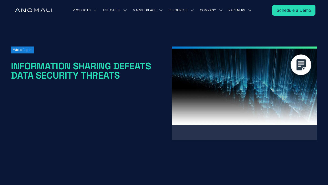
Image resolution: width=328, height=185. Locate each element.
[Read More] (293, 10)
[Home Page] (33, 10)
